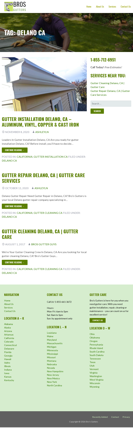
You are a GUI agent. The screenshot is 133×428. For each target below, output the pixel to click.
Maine (50, 336)
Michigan (51, 346)
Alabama (8, 324)
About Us (100, 6)
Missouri (51, 357)
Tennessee (95, 358)
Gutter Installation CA (51, 156)
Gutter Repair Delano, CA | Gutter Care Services (43, 178)
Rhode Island (96, 348)
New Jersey (53, 374)
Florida (7, 352)
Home (88, 6)
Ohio (92, 334)
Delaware (9, 348)
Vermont (94, 369)
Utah (92, 365)
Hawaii (7, 359)
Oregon (94, 341)
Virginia (93, 372)
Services (112, 6)
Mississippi (52, 353)
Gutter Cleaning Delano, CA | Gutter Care (40, 234)
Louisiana (51, 332)
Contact (115, 417)
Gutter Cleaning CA (48, 212)
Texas (92, 362)
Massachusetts (54, 343)
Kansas (7, 376)
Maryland (52, 339)
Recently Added (100, 417)
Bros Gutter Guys (43, 244)
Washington (96, 376)
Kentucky (9, 380)
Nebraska (52, 364)
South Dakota (96, 355)
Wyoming (94, 386)
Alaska (7, 327)
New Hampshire (55, 371)
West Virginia (96, 379)
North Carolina (54, 385)
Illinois (7, 366)
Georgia (8, 355)
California (25, 156)
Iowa (6, 373)
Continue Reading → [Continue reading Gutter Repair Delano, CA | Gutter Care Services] (14, 206)
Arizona (8, 331)
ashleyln (42, 131)
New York (52, 381)
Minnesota (52, 350)
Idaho (7, 362)
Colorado (9, 341)
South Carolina (97, 351)
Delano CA (9, 160)
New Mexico (53, 378)
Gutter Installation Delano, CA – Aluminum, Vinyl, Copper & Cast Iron (40, 121)
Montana (51, 360)
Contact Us (126, 6)
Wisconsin (95, 383)
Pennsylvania (96, 344)
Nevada (51, 367)
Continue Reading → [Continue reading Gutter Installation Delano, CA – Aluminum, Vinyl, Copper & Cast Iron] (14, 150)
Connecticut (10, 345)
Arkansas (9, 334)
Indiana (8, 369)
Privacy (126, 417)
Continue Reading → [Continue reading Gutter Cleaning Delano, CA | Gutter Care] (14, 262)
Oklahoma (95, 337)
